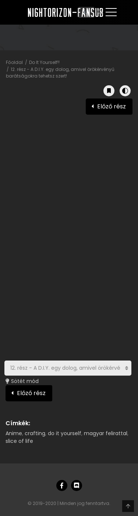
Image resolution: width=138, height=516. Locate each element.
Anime (14, 433)
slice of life (19, 441)
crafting (35, 433)
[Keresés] (86, 12)
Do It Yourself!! (44, 62)
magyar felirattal (105, 433)
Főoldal (14, 62)
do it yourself (64, 433)
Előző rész (111, 106)
